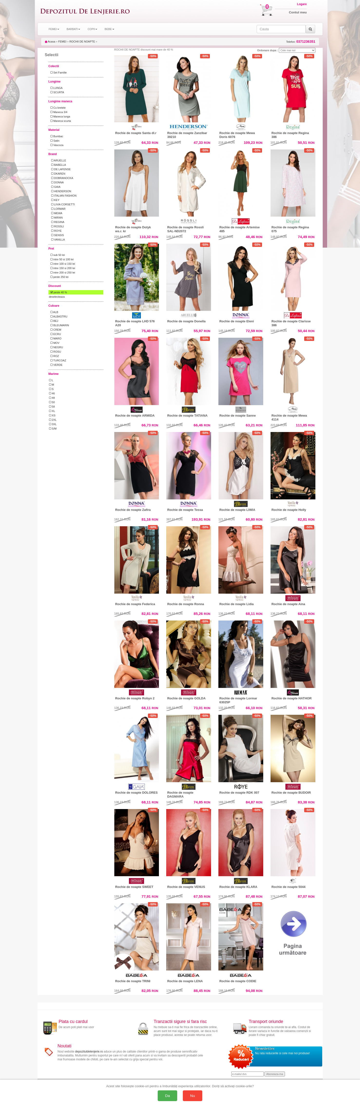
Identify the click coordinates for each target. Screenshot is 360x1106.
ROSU (55, 351)
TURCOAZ (57, 360)
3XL (53, 424)
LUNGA (56, 87)
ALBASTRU (58, 316)
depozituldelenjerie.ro (89, 1051)
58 (52, 406)
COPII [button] (92, 29)
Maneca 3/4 (58, 112)
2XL (53, 419)
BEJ (53, 320)
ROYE (55, 230)
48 (52, 397)
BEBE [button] (109, 29)
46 (52, 393)
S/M (53, 428)
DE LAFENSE (60, 169)
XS (52, 415)
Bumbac (56, 136)
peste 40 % (58, 292)
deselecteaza (57, 296)
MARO (55, 338)
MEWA (55, 213)
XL (52, 411)
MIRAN (56, 217)
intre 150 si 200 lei (62, 268)
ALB (53, 312)
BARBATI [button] (73, 29)
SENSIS (56, 235)
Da (167, 1096)
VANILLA (57, 239)
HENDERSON (60, 191)
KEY (54, 200)
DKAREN (57, 173)
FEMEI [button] (54, 29)
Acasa (50, 41)
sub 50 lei (57, 254)
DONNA (56, 182)
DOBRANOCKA (61, 178)
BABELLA (57, 164)
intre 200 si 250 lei (62, 272)
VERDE (56, 364)
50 (52, 402)
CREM (55, 329)
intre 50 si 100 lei (61, 259)
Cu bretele (57, 107)
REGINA (56, 222)
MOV (54, 342)
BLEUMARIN (59, 325)
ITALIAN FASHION (63, 195)
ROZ (54, 356)
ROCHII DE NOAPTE (82, 41)
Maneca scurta (60, 120)
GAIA (55, 186)
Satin (54, 140)
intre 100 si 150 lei (62, 263)
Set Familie (58, 72)
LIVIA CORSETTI (62, 204)
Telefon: (300, 41)
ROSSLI (56, 226)
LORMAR (57, 208)
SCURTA (56, 92)
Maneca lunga (59, 116)
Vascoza (56, 145)
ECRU (55, 334)
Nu (192, 1096)
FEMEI (62, 41)
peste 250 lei (59, 276)
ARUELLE (57, 160)
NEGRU (56, 347)
